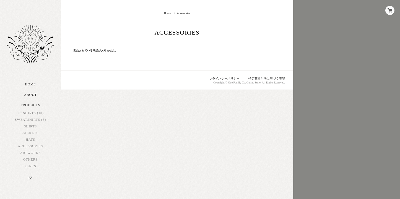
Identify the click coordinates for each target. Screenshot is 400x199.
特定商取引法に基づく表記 (266, 78)
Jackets (30, 133)
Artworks (30, 153)
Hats (30, 140)
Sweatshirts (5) (30, 120)
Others (30, 159)
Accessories (30, 146)
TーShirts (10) (30, 113)
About (30, 95)
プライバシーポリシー (224, 78)
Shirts (30, 126)
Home (30, 84)
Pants (30, 166)
